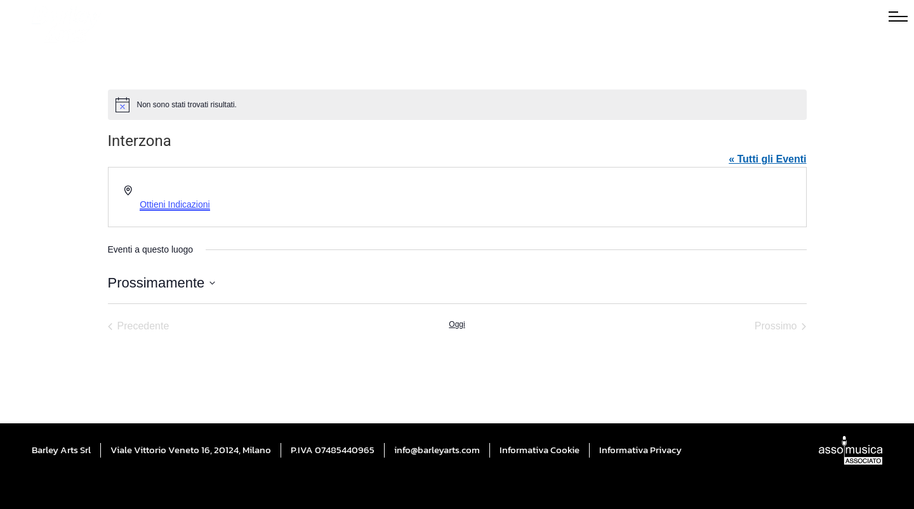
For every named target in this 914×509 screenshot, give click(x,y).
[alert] (457, 104)
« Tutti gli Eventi (767, 159)
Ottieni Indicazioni (175, 204)
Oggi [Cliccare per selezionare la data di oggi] (457, 324)
